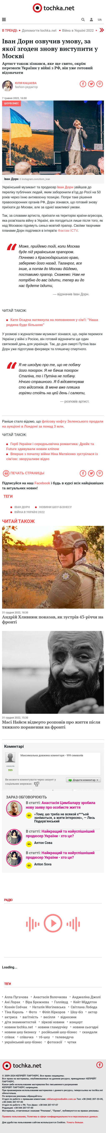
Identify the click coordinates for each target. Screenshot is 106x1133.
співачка (27, 1037)
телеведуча (64, 1037)
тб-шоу (44, 1037)
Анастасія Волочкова (50, 997)
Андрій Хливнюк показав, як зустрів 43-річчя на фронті (52, 619)
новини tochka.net (19, 1027)
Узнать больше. (75, 1122)
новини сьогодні (85, 1027)
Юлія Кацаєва (26, 83)
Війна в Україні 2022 (78, 31)
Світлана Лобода (84, 1007)
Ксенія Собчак (16, 1007)
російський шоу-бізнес (59, 1032)
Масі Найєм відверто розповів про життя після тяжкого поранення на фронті (51, 724)
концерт (76, 1022)
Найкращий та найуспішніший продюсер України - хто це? (60, 833)
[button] (91, 19)
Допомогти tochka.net (39, 31)
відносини (68, 1017)
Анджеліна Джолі (86, 997)
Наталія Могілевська (49, 1007)
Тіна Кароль (14, 1012)
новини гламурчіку (53, 1027)
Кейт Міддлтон (85, 1002)
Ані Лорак (12, 1002)
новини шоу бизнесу (20, 1032)
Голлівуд (61, 1002)
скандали (89, 1032)
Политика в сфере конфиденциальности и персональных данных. (62, 1116)
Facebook (42, 483)
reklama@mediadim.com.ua (61, 1099)
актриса (11, 1017)
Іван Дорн (65, 187)
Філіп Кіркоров (53, 1012)
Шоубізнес (11, 103)
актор (92, 1012)
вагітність (30, 1017)
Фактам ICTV (68, 230)
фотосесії (54, 1042)
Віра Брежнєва (37, 1002)
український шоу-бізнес (23, 1042)
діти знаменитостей (20, 1022)
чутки (71, 1042)
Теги (8, 984)
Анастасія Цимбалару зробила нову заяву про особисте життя (60, 805)
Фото (33, 1012)
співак (10, 1037)
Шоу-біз (77, 1012)
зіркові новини (52, 1022)
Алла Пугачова (16, 997)
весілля (49, 1017)
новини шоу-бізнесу (55, 507)
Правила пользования (14, 1116)
